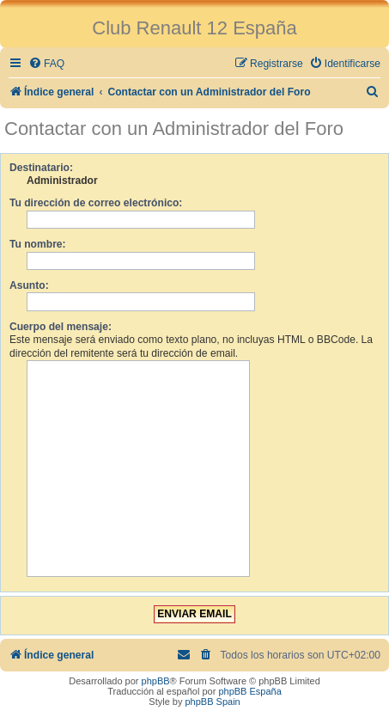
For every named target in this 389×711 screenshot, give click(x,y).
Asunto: (29, 285)
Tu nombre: (37, 244)
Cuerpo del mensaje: (60, 327)
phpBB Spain (212, 701)
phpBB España (249, 691)
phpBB (156, 681)
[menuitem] (46, 64)
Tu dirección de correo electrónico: (95, 203)
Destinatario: (41, 168)
